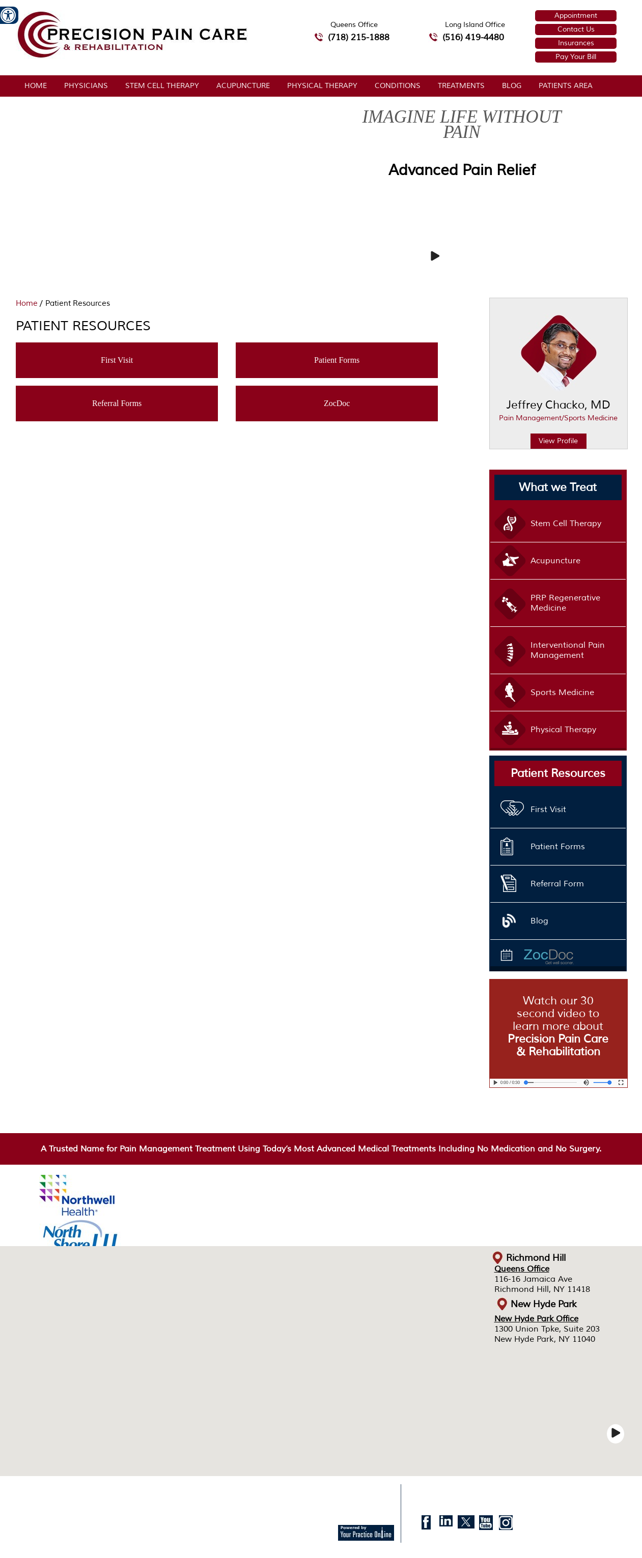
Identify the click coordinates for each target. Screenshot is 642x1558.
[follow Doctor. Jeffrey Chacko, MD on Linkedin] (446, 1525)
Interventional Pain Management (568, 650)
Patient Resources (558, 773)
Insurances (576, 43)
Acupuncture (243, 85)
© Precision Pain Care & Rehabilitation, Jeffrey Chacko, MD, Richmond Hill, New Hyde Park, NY (175, 1509)
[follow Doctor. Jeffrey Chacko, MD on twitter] (466, 1525)
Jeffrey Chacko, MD (558, 412)
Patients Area (566, 85)
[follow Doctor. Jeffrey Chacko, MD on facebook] (426, 1525)
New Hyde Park (544, 1304)
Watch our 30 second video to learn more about (558, 1026)
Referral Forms (117, 403)
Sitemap (127, 1494)
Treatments (461, 85)
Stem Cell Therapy (162, 85)
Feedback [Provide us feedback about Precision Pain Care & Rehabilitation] (163, 1494)
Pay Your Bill (575, 56)
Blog (511, 85)
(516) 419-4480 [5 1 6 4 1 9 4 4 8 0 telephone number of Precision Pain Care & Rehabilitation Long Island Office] (473, 37)
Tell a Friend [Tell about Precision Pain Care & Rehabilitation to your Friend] (204, 1494)
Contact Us (576, 29)
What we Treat (558, 487)
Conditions (398, 85)
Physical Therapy (322, 85)
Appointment (575, 15)
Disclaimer (60, 1494)
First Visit (117, 360)
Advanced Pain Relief (462, 170)
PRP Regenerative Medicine (565, 603)
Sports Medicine (562, 692)
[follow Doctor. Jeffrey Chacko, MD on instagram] (506, 1525)
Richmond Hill (536, 1257)
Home (35, 85)
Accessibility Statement (311, 1494)
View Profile (558, 441)
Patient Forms (336, 360)
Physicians (86, 85)
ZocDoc (337, 403)
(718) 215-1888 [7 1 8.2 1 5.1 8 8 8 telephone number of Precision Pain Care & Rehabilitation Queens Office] (358, 37)
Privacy (95, 1494)
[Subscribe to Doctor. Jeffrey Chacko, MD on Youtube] (486, 1525)
